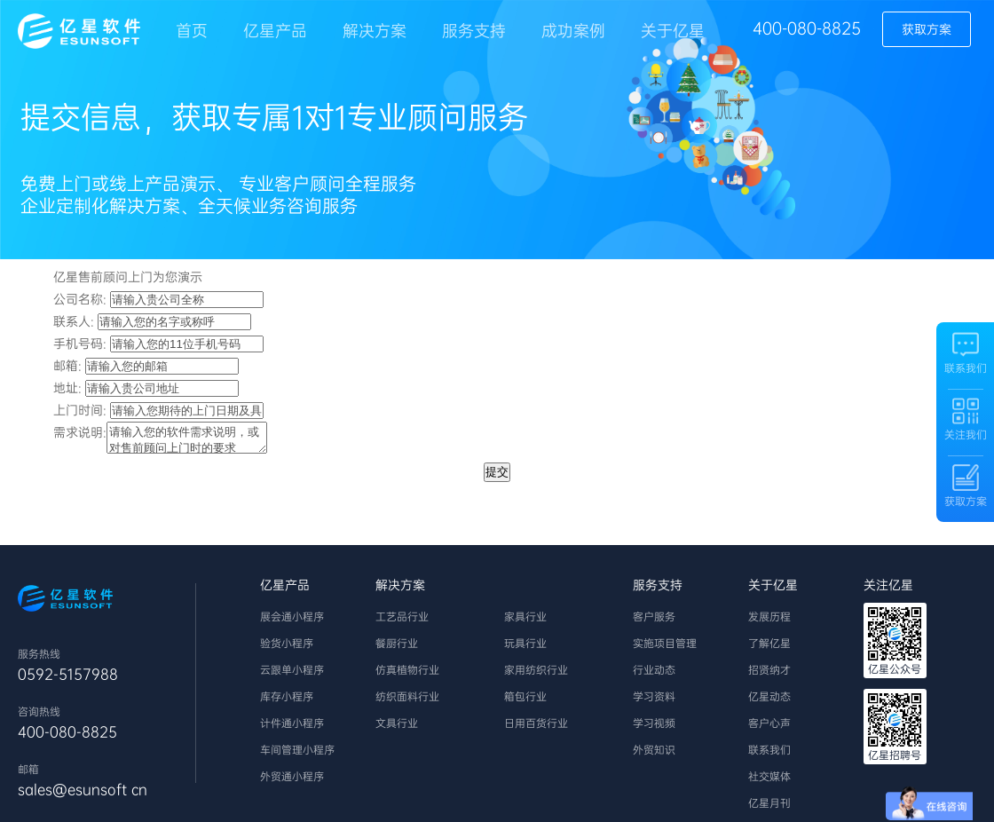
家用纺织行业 (536, 675)
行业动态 (654, 675)
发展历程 (769, 622)
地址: (67, 388)
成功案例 (573, 31)
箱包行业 (525, 702)
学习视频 (654, 729)
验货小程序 (286, 649)
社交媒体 (769, 782)
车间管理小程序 (297, 755)
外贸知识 (654, 755)
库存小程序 (286, 702)
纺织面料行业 (407, 702)
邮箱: (67, 366)
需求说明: (79, 432)
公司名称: (79, 299)
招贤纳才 (769, 675)
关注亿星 (888, 590)
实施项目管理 (665, 649)
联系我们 (769, 755)
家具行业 (525, 622)
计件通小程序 (292, 729)
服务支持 (474, 31)
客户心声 (769, 729)
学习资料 (654, 702)
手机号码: (79, 344)
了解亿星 (769, 649)
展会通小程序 (292, 622)
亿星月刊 (769, 809)
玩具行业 (525, 649)
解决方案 (374, 31)
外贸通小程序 (292, 782)
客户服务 (654, 622)
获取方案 (926, 29)
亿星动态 (769, 702)
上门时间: (79, 410)
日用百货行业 (536, 729)
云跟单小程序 (292, 675)
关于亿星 (673, 31)
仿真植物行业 (407, 675)
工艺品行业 (402, 622)
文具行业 (396, 729)
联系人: (73, 321)
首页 (192, 31)
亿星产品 (275, 31)
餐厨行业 (396, 649)
